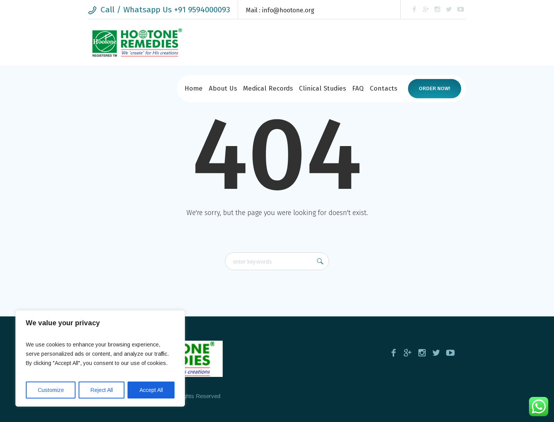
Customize (51, 390)
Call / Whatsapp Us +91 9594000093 (165, 10)
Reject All (102, 390)
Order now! (434, 88)
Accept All (151, 390)
